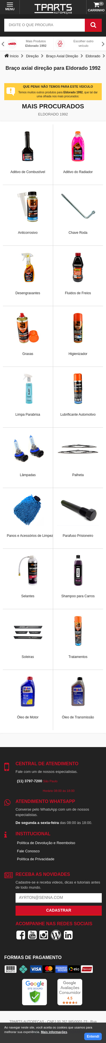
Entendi (93, 1036)
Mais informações (54, 1032)
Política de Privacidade (35, 859)
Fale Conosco (28, 851)
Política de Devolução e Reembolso (46, 843)
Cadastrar (58, 910)
